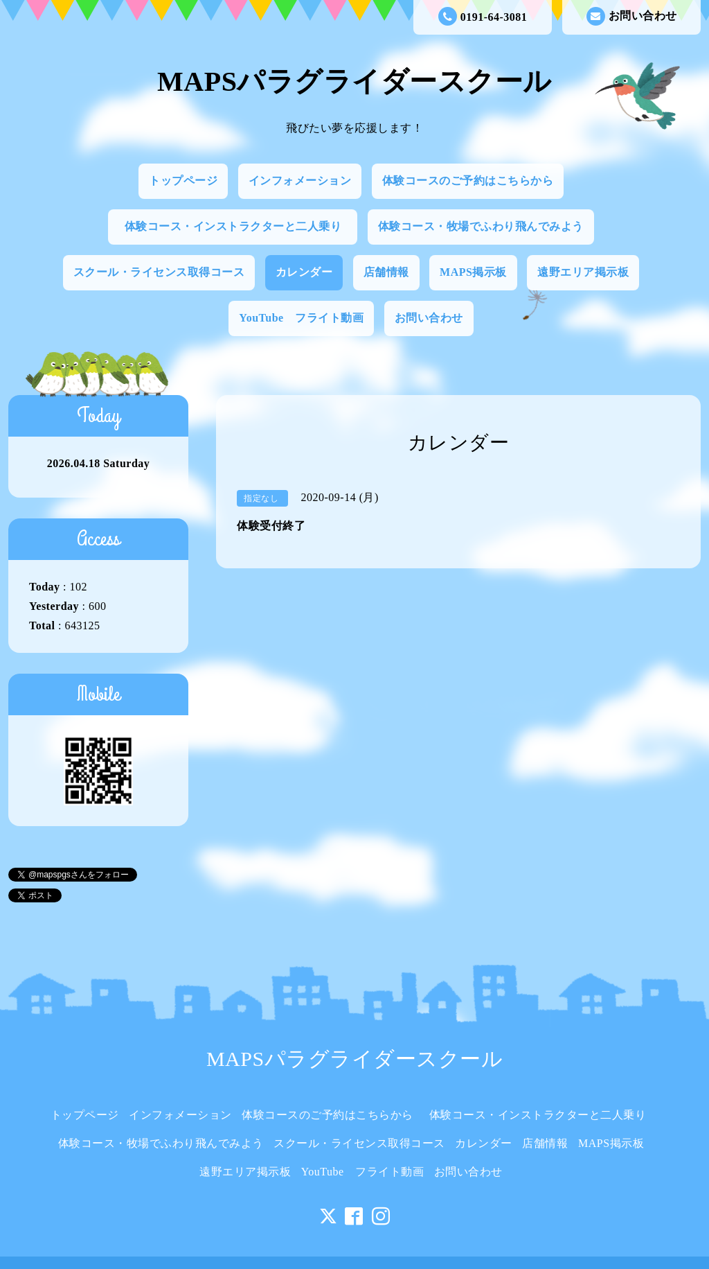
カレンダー (304, 272)
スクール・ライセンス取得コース (159, 272)
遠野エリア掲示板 (583, 272)
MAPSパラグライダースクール (354, 81)
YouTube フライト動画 (301, 318)
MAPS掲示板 (473, 272)
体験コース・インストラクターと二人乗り (239, 226)
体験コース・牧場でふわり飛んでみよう (481, 226)
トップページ (183, 180)
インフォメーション (300, 180)
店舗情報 (386, 272)
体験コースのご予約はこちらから (468, 180)
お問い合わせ (631, 16)
